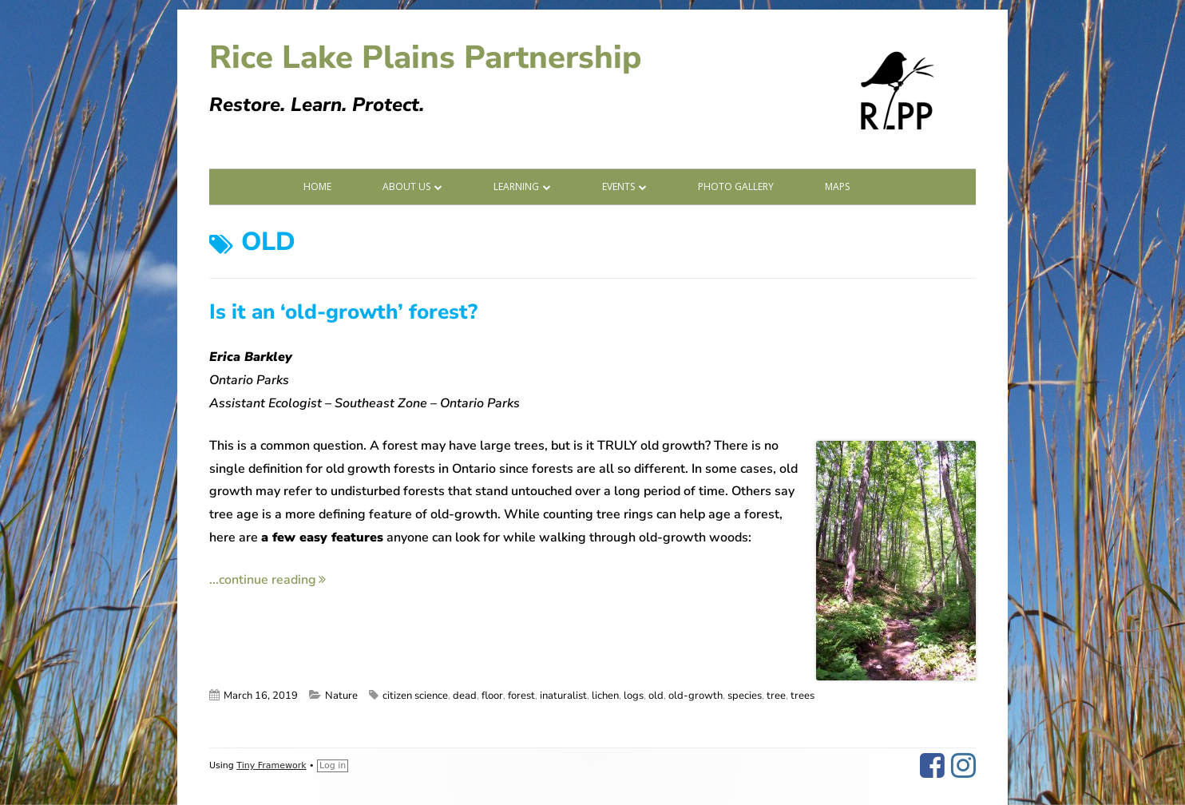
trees (802, 695)
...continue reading (267, 580)
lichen (605, 695)
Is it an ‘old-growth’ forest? (343, 312)
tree (776, 695)
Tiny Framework (271, 765)
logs (634, 695)
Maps (837, 186)
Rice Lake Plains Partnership (425, 57)
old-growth (695, 695)
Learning (516, 186)
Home (317, 186)
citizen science (415, 695)
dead (465, 695)
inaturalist (563, 695)
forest (521, 695)
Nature (341, 695)
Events (618, 186)
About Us (406, 186)
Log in (332, 765)
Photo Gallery (736, 186)
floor (492, 695)
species (744, 695)
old (656, 695)
